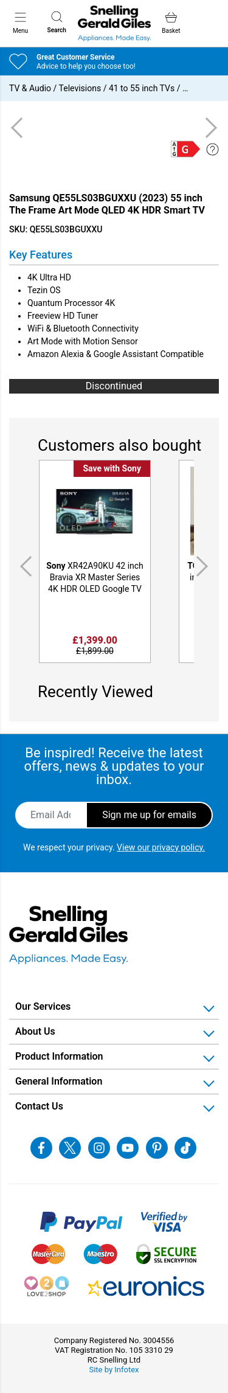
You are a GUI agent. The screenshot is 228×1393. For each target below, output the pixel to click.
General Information (58, 1081)
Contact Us (39, 1106)
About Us (35, 1031)
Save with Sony (112, 468)
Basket (171, 23)
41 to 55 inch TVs (141, 88)
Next (204, 566)
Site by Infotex (114, 1369)
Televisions (80, 88)
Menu (20, 22)
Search (56, 22)
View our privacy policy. (161, 847)
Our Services (43, 1006)
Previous (23, 566)
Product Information (59, 1056)
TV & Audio (30, 88)
